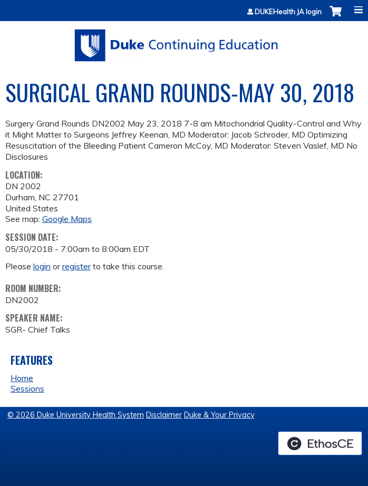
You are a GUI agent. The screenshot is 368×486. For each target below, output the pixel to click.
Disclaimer (164, 415)
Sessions (27, 388)
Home (22, 378)
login (42, 266)
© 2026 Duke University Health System (75, 415)
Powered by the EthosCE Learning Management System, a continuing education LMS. (320, 443)
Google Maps (67, 218)
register (76, 266)
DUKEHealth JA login (288, 11)
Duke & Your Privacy (219, 415)
